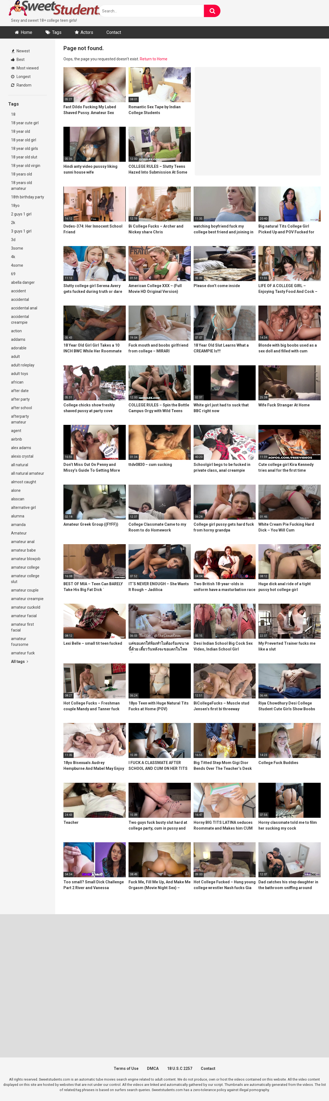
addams (18, 339)
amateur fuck (23, 653)
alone (16, 490)
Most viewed (25, 68)
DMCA (153, 1068)
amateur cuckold (25, 607)
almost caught (23, 482)
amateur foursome (19, 641)
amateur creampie (27, 599)
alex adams (21, 448)
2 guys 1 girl (21, 214)
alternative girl (23, 507)
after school (21, 408)
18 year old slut (24, 157)
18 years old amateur (21, 185)
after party (20, 399)
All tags (19, 661)
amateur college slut (25, 579)
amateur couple (25, 590)
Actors (87, 32)
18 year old (20, 131)
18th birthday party (27, 197)
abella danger (23, 282)
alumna (17, 516)
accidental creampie (20, 319)
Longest (21, 76)
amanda (18, 524)
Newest (21, 51)
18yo (15, 205)
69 (13, 274)
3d (13, 240)
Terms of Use (126, 1068)
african (17, 382)
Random (21, 85)
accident (18, 291)
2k (13, 222)
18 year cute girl (25, 123)
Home (26, 32)
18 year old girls (24, 148)
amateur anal (22, 541)
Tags (56, 32)
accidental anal (24, 308)
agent (16, 430)
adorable (18, 348)
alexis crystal (22, 456)
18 (13, 114)
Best (18, 59)
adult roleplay (22, 365)
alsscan (17, 499)
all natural (19, 465)
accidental (20, 299)
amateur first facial (22, 627)
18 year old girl (23, 140)
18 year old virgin (25, 165)
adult (15, 356)
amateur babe (23, 550)
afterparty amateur (20, 419)
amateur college (25, 567)
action (16, 331)
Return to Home (153, 59)
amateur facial (24, 616)
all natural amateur (27, 473)
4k (13, 257)
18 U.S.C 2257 (179, 1068)
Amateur (19, 533)
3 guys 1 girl (21, 231)
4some (17, 265)
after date (20, 390)
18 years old (21, 174)
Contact (113, 32)
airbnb (16, 439)
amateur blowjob (26, 559)
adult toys (19, 373)
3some (17, 248)
